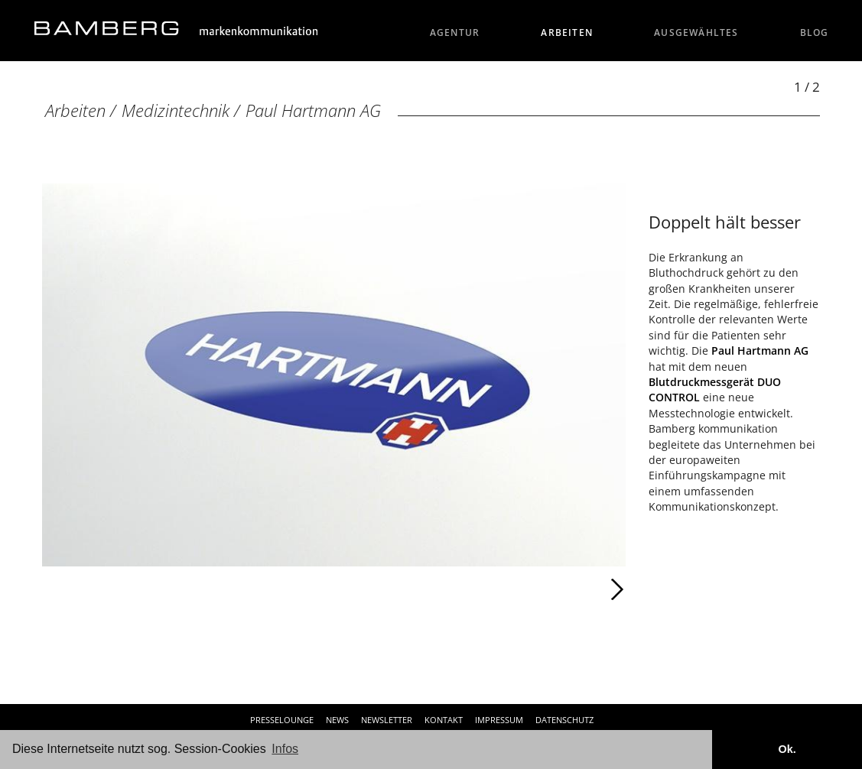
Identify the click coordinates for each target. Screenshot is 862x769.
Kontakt (443, 719)
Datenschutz (564, 719)
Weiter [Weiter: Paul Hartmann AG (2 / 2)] (479, 589)
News (337, 719)
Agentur (455, 32)
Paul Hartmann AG (313, 110)
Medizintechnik (175, 110)
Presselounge (282, 719)
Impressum (499, 719)
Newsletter (386, 719)
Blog (814, 32)
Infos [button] (285, 748)
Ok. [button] (786, 749)
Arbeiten (567, 32)
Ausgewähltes (696, 32)
